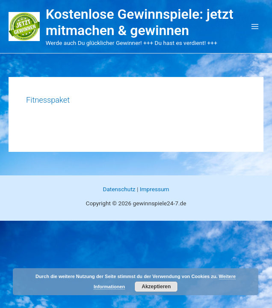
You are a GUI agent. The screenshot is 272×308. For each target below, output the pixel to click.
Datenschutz (119, 189)
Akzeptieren (156, 287)
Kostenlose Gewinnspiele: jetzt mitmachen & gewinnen (140, 22)
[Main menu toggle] (255, 27)
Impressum (154, 189)
